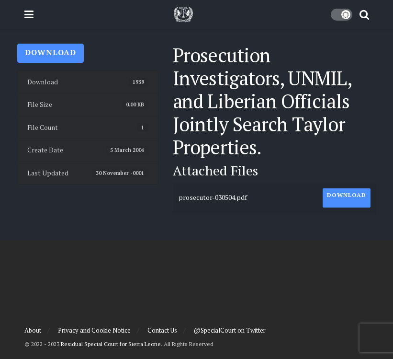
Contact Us (162, 330)
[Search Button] (364, 14)
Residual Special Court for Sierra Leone (111, 343)
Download (50, 52)
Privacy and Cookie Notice (94, 330)
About (32, 330)
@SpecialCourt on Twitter (230, 330)
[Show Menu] (29, 14)
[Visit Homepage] (183, 14)
